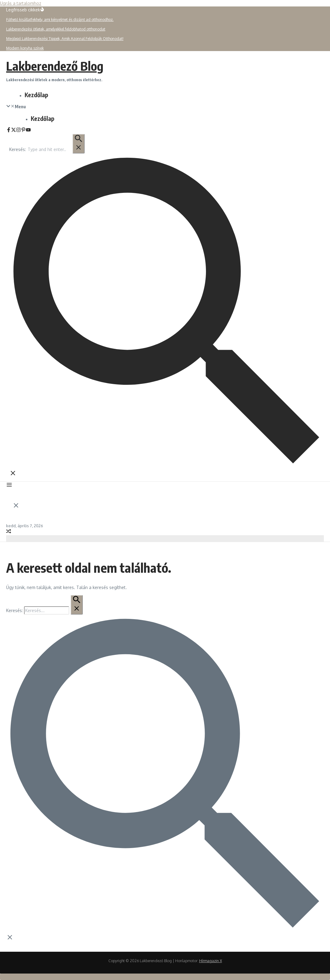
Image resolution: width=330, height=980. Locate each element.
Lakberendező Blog (54, 66)
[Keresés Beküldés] (78, 143)
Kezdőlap (36, 94)
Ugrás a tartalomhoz (20, 3)
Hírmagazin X (210, 960)
